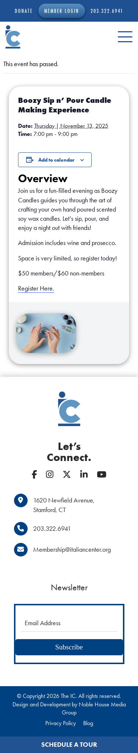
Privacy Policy (60, 723)
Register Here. (36, 288)
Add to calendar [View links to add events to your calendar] (56, 160)
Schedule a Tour (69, 745)
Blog (88, 723)
